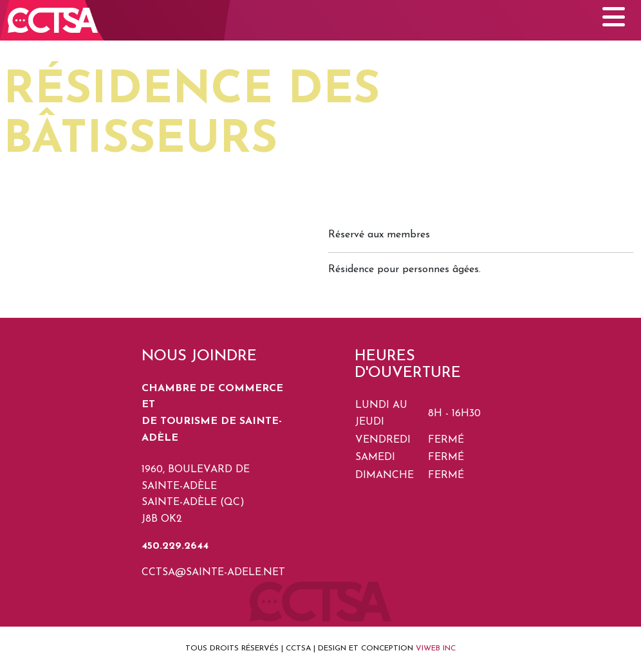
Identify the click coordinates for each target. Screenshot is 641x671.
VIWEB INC (436, 648)
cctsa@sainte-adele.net (213, 572)
